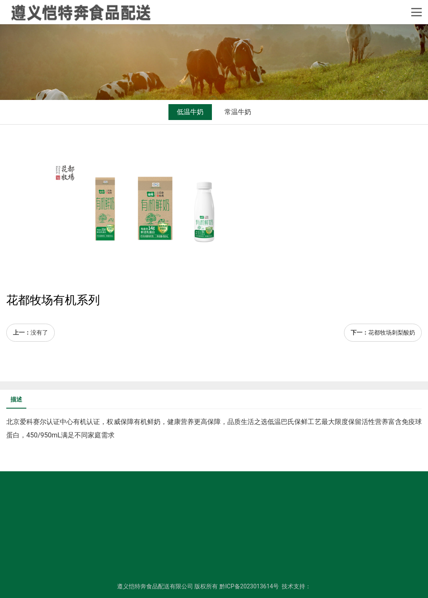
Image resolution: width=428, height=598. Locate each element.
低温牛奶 (190, 112)
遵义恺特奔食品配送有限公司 (155, 586)
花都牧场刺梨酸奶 (391, 332)
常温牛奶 (237, 112)
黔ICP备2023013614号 (249, 586)
